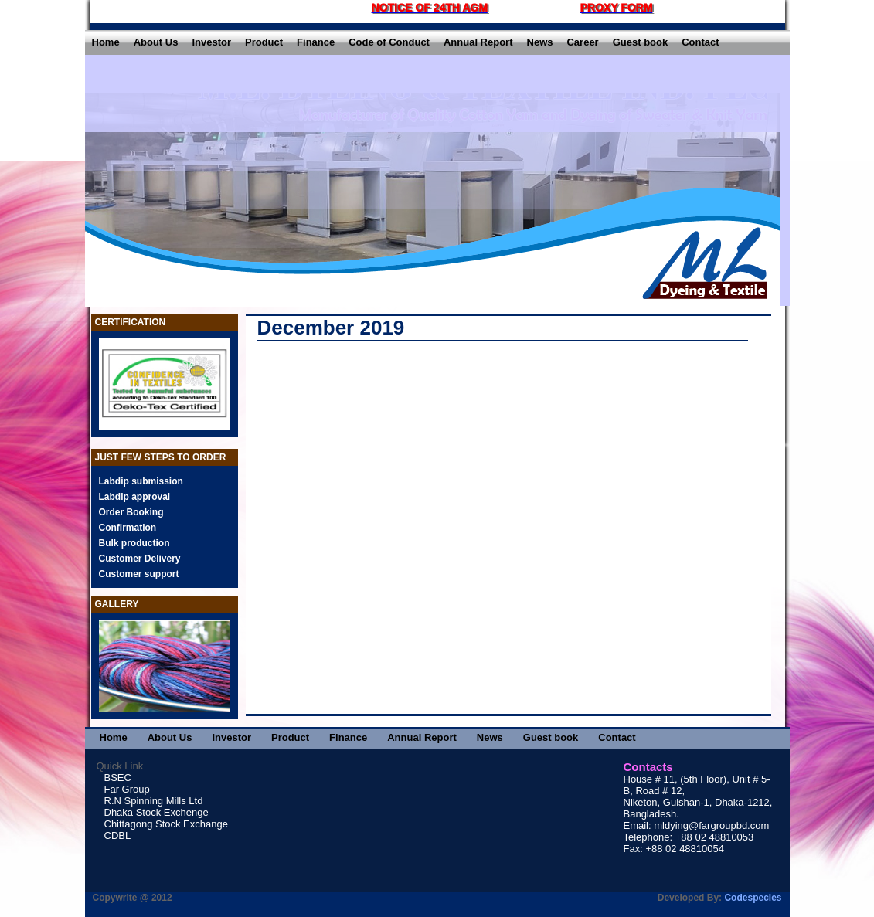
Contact (700, 42)
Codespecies (752, 897)
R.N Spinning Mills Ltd (153, 801)
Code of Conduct (389, 42)
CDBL (117, 835)
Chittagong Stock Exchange (166, 824)
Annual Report (478, 42)
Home (106, 42)
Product (264, 42)
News (540, 42)
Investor (211, 42)
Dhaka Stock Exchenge (156, 812)
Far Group (127, 789)
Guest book (640, 42)
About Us (156, 42)
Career (582, 42)
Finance (316, 42)
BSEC (117, 777)
